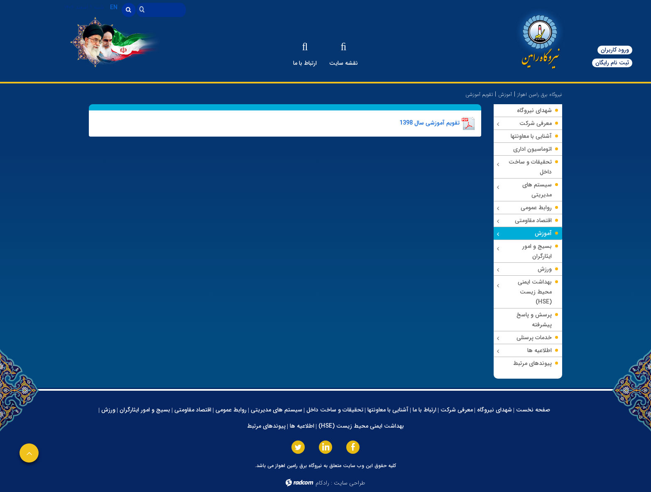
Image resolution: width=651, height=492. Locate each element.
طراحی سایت (349, 482)
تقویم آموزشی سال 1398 (429, 122)
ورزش (108, 409)
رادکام (322, 482)
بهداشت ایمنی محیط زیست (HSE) (361, 426)
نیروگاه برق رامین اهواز (539, 94)
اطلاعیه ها (302, 426)
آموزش (505, 94)
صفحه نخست (533, 409)
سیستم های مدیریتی (276, 409)
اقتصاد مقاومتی (192, 409)
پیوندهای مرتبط (266, 426)
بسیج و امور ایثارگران (145, 409)
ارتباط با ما (424, 409)
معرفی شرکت (457, 409)
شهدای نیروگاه (494, 409)
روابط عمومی (231, 409)
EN (113, 7)
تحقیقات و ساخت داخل (334, 409)
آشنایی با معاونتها (388, 409)
